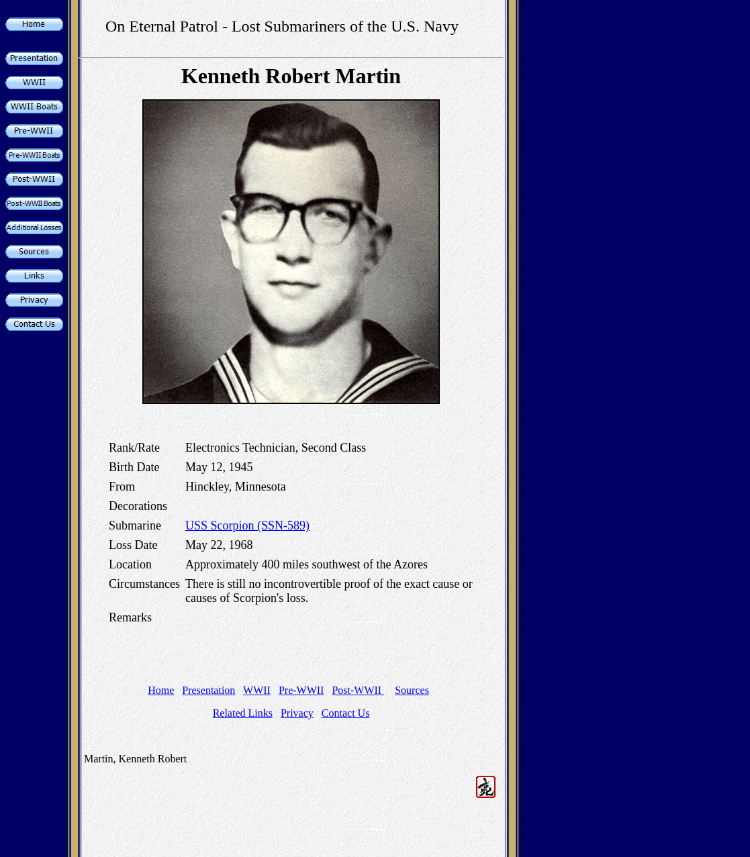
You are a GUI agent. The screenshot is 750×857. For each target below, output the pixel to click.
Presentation (208, 690)
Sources (412, 690)
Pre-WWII (301, 690)
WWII (257, 690)
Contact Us (346, 713)
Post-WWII (358, 690)
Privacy (297, 713)
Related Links (243, 713)
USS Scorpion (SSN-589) (247, 525)
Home (161, 690)
